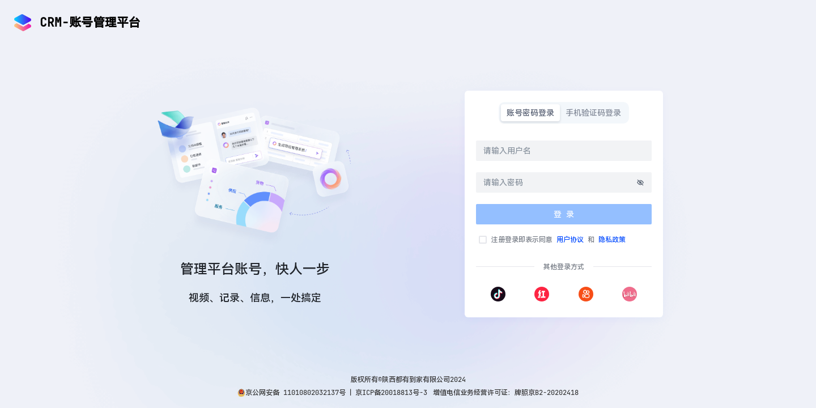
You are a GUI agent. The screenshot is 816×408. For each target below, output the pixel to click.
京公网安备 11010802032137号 (295, 392)
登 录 (564, 214)
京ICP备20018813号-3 (391, 392)
